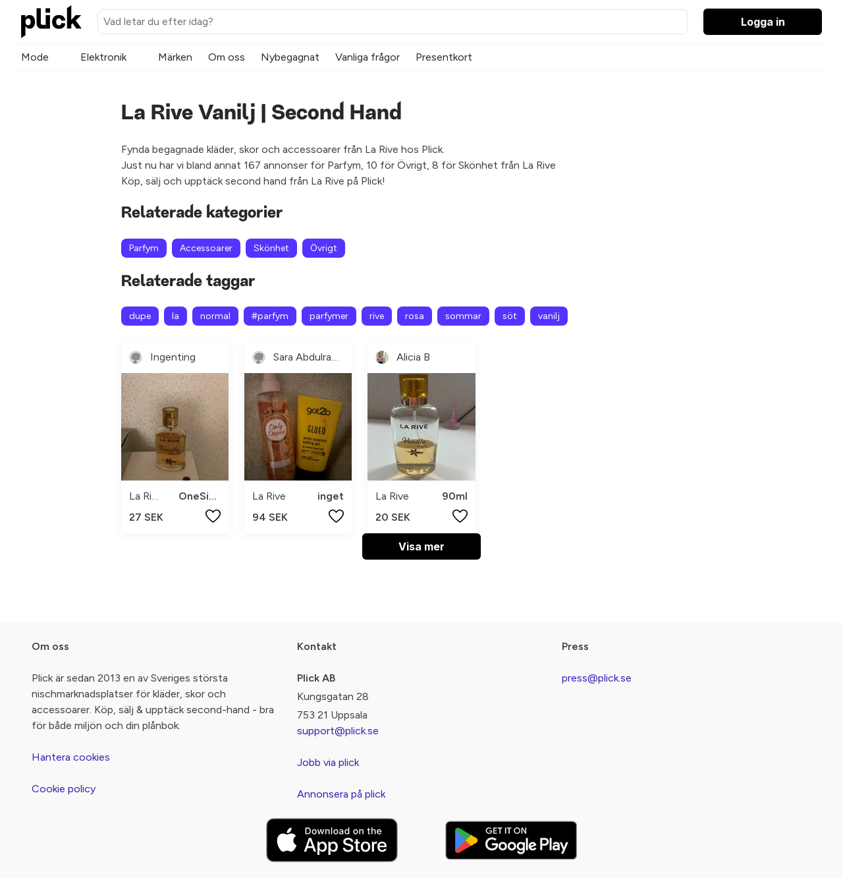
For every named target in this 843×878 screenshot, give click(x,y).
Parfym (144, 248)
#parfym (270, 316)
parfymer (329, 316)
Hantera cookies (71, 757)
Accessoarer (206, 248)
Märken (175, 57)
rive (376, 316)
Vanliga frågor (367, 57)
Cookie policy (63, 788)
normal (215, 316)
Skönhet (271, 248)
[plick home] (51, 21)
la (175, 316)
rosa (414, 316)
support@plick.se (338, 730)
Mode (35, 57)
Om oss (226, 57)
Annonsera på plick (341, 794)
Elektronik (103, 57)
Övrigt (323, 248)
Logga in (763, 21)
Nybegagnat (290, 57)
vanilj (549, 316)
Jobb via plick (328, 762)
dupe (140, 316)
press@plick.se (597, 678)
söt (510, 316)
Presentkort (444, 57)
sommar (463, 316)
